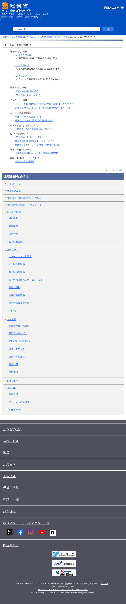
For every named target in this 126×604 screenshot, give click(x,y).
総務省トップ (9, 37)
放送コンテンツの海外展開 (28, 116)
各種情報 (11, 388)
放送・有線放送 (17, 356)
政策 (6, 452)
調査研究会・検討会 (19, 325)
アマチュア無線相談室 (20, 256)
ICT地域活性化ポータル (27, 95)
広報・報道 (11, 441)
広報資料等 (13, 381)
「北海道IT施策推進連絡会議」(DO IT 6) (34, 129)
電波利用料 (14, 287)
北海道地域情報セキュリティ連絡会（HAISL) (36, 153)
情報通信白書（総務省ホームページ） (34, 141)
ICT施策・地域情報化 (20, 341)
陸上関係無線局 (17, 264)
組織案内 (22, 37)
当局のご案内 (14, 212)
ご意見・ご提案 (8, 14)
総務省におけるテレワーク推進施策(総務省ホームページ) (42, 108)
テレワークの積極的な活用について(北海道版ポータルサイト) (44, 104)
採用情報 (13, 233)
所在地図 (104, 584)
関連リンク (11, 545)
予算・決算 (11, 488)
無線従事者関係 (17, 295)
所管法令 (9, 476)
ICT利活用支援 (22, 65)
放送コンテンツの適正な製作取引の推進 (34, 120)
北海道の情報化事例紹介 (27, 91)
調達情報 (13, 394)
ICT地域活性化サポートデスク (31, 137)
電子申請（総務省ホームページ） (26, 279)
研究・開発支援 (17, 349)
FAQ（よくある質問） (20, 402)
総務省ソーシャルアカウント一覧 (26, 523)
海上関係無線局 (17, 272)
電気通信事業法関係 (19, 303)
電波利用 (13, 364)
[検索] (56, 29)
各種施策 (67, 37)
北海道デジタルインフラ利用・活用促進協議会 (37, 145)
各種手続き (13, 250)
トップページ (14, 183)
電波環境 (13, 372)
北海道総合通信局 (52, 37)
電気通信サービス (18, 333)
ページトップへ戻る (115, 170)
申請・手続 (11, 499)
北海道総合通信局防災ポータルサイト (26, 198)
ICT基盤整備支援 (23, 55)
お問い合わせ (15, 241)
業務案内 (13, 226)
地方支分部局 (35, 37)
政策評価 (9, 511)
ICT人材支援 (21, 76)
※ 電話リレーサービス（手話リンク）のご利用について (63, 590)
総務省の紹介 (12, 429)
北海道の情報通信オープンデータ (24, 205)
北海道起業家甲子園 (24, 161)
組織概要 (13, 218)
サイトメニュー (15, 190)
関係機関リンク (17, 409)
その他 (12, 311)
